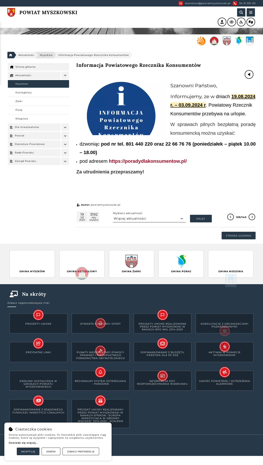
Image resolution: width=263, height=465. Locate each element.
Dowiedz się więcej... (23, 442)
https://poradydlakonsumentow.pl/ (148, 161)
